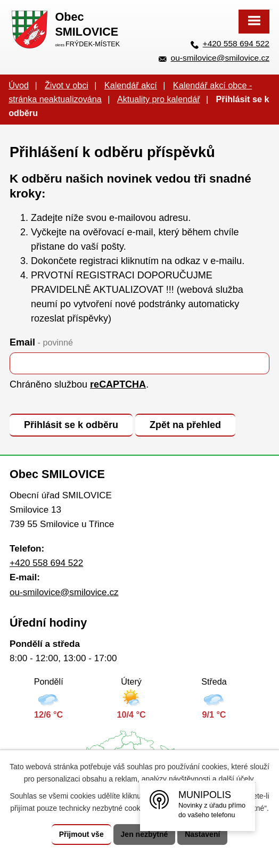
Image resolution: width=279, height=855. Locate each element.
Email (41, 342)
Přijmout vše (81, 834)
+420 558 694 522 (236, 43)
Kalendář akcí (130, 85)
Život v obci (66, 85)
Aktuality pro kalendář (158, 99)
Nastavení (202, 834)
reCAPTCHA (118, 384)
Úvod (19, 85)
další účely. (236, 779)
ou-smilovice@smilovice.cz (220, 57)
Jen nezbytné (144, 834)
